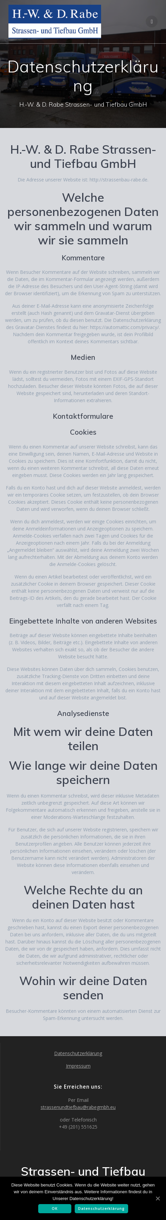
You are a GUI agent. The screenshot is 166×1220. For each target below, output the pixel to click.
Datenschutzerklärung (78, 1053)
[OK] (157, 1198)
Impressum (78, 1066)
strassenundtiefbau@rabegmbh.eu (78, 1107)
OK (55, 1208)
